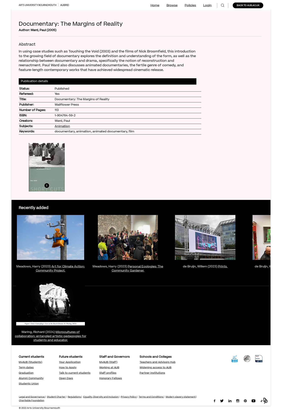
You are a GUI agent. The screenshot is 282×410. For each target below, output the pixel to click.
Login (207, 5)
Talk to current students (74, 373)
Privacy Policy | (129, 397)
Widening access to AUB (155, 368)
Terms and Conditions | (151, 397)
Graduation (26, 373)
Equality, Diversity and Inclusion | (101, 397)
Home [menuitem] (155, 5)
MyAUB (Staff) (108, 362)
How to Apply (67, 368)
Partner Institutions (152, 373)
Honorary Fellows (110, 378)
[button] (265, 401)
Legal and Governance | (32, 397)
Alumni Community (31, 378)
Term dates (26, 368)
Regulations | (75, 397)
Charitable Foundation (31, 401)
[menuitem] (222, 5)
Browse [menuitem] (172, 5)
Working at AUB (109, 368)
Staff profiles (107, 373)
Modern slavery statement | (181, 397)
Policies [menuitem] (190, 5)
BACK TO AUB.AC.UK (248, 5)
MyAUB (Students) (30, 362)
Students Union (29, 384)
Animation (62, 126)
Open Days (66, 378)
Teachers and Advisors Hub (158, 362)
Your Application (70, 362)
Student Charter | (57, 397)
